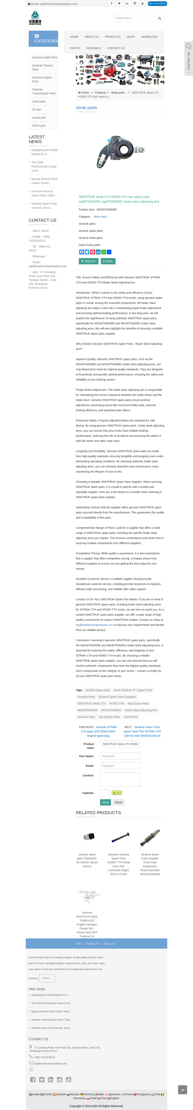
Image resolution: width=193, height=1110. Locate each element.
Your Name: (86, 756)
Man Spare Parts (138, 703)
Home (74, 36)
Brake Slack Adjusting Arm (141, 710)
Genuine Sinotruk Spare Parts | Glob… (44, 193)
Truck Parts (131, 716)
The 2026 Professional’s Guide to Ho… (44, 166)
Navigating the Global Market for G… (44, 152)
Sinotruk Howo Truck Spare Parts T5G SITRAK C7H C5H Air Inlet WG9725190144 (142, 731)
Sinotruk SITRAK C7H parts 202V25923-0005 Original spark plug (99, 731)
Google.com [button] (92, 943)
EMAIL (108, 261)
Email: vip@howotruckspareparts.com (52, 4)
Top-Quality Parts (109, 716)
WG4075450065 (87, 710)
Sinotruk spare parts (97, 690)
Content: (88, 775)
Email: (90, 765)
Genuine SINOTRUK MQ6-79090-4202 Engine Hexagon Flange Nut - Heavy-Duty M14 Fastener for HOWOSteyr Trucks (87, 928)
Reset (118, 802)
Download (149, 36)
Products (112, 36)
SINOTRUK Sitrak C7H (91, 703)
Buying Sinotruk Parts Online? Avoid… (44, 181)
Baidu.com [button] (110, 943)
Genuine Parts (86, 716)
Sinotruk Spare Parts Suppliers (117, 696)
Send (105, 802)
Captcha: (88, 793)
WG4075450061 (111, 710)
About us (92, 36)
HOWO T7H (116, 703)
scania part (39, 117)
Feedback (93, 48)
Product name (89, 746)
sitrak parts (118, 92)
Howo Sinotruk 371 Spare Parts (133, 690)
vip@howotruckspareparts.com (95, 624)
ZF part (36, 109)
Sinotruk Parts (86, 696)
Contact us (116, 48)
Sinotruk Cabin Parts (44, 57)
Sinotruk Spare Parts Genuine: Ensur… (44, 205)
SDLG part (38, 125)
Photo (75, 48)
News (131, 36)
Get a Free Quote (157, 3)
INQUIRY (88, 261)
